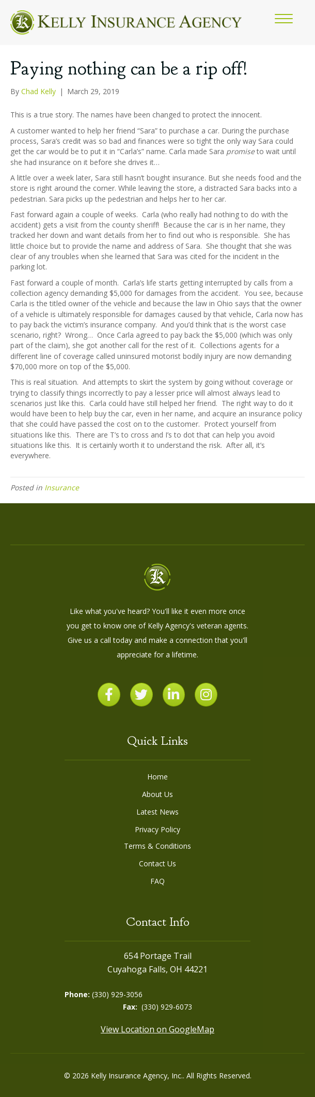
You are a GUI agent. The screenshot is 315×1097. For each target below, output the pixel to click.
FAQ (157, 881)
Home (157, 777)
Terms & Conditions (157, 846)
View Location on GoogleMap (157, 1029)
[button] (284, 19)
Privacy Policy (157, 829)
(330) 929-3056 (117, 994)
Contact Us (157, 863)
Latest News (157, 812)
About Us (157, 794)
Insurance (61, 487)
